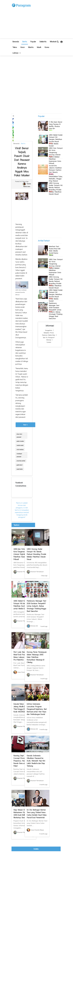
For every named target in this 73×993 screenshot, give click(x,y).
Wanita (30, 47)
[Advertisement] (41, 20)
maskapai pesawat (19, 455)
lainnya (16, 53)
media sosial (20, 445)
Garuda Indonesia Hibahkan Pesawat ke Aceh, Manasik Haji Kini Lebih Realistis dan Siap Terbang (36, 760)
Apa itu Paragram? (49, 337)
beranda (15, 41)
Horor (22, 47)
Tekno (14, 47)
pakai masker (20, 441)
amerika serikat (21, 461)
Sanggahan (48, 330)
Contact (49, 342)
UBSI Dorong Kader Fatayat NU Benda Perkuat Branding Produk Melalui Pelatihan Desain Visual (36, 554)
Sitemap (48, 340)
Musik (39, 47)
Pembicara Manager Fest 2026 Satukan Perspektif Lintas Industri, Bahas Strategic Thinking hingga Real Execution (36, 606)
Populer (33, 41)
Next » (25, 425)
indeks (36, 849)
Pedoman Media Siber (48, 335)
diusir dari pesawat (19, 435)
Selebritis (42, 41)
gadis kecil (19, 465)
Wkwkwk (53, 41)
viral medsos (20, 449)
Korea (47, 47)
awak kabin (20, 469)
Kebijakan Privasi (49, 333)
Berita (24, 41)
